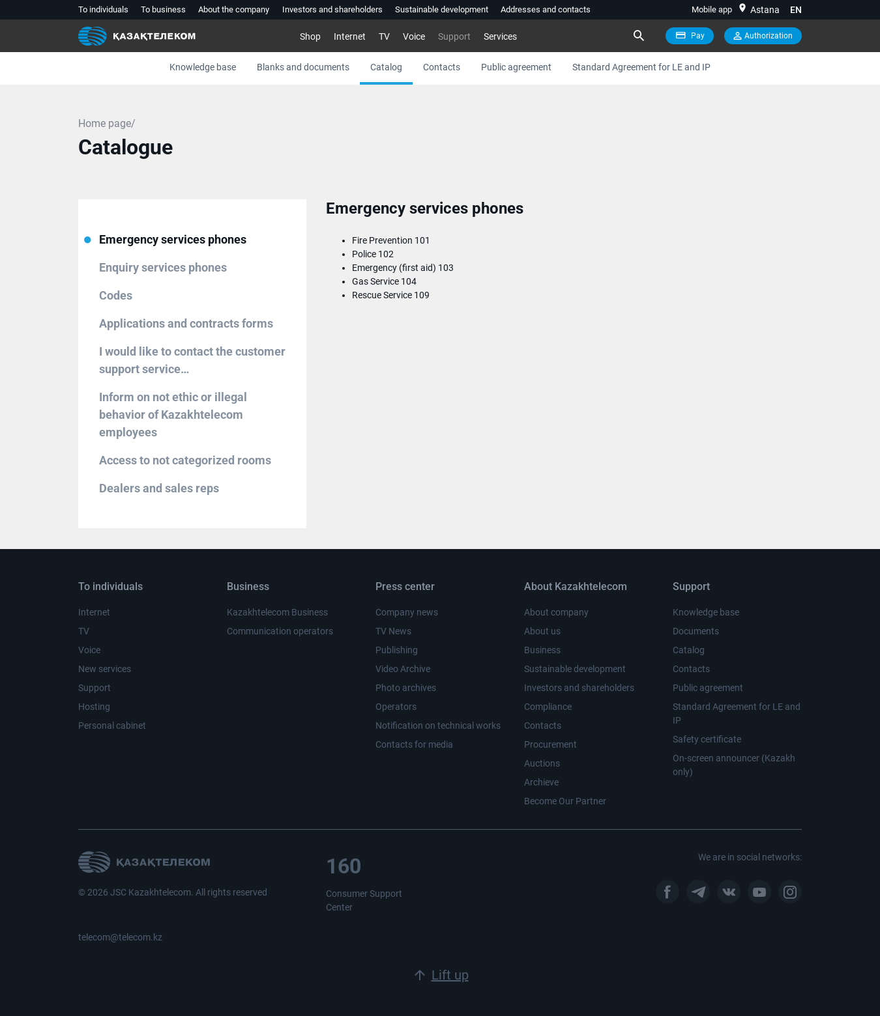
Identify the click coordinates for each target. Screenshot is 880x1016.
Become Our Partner (565, 801)
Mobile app (712, 9)
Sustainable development (441, 9)
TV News (393, 631)
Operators (396, 706)
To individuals (103, 9)
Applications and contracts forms (186, 323)
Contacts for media (414, 744)
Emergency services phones (172, 239)
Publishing (396, 650)
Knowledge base (202, 67)
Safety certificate (707, 739)
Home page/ (107, 123)
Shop (310, 36)
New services (104, 669)
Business (542, 650)
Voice (414, 36)
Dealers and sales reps (159, 488)
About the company (233, 9)
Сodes (115, 295)
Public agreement (516, 67)
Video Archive (402, 669)
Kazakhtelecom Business (277, 612)
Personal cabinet (112, 725)
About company (556, 612)
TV (384, 36)
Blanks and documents (303, 67)
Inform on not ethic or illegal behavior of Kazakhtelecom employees (173, 414)
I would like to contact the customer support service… (192, 360)
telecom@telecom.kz (120, 937)
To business (163, 9)
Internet (350, 36)
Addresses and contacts (546, 9)
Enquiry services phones (163, 267)
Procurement (550, 744)
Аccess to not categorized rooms (185, 460)
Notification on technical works (438, 725)
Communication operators (280, 631)
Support (454, 36)
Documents (696, 631)
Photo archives (405, 688)
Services (500, 36)
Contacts (441, 67)
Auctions (542, 763)
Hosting (94, 706)
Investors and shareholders (332, 9)
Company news (406, 612)
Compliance (548, 706)
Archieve (541, 782)
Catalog (386, 67)
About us (542, 631)
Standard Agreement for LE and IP (641, 67)
